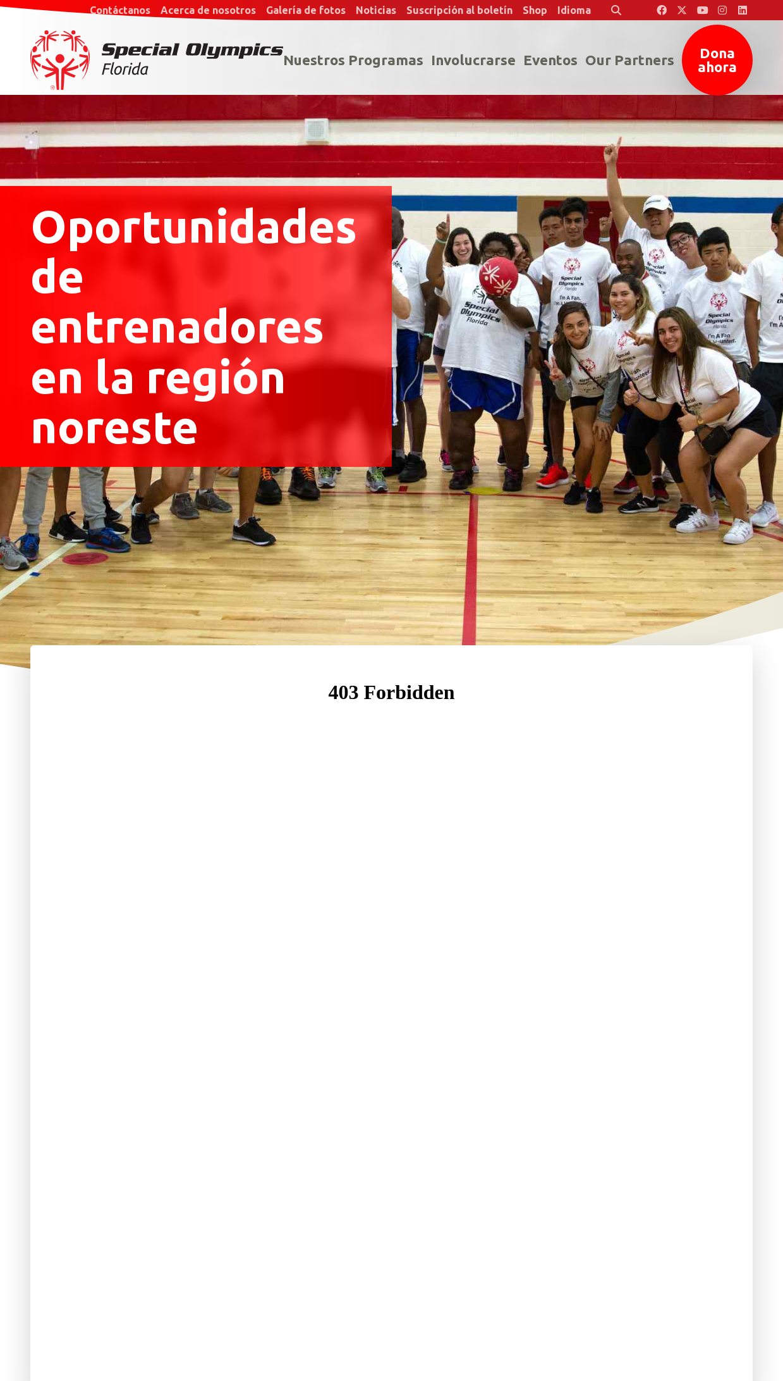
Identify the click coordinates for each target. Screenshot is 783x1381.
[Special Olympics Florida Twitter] (682, 10)
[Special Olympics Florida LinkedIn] (742, 10)
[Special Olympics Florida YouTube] (702, 10)
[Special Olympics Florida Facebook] (662, 10)
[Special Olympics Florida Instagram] (722, 10)
